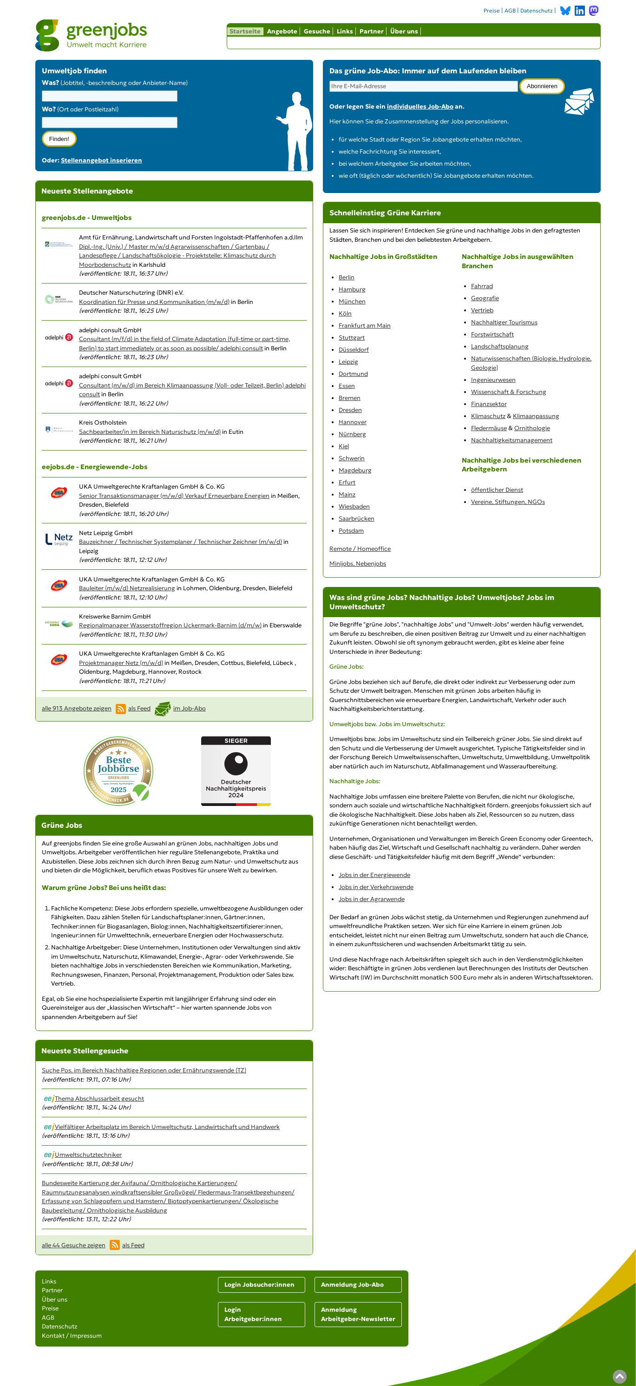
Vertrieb (482, 310)
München (352, 301)
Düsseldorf (354, 350)
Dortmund (353, 374)
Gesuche (317, 31)
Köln (345, 313)
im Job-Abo (189, 708)
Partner (372, 31)
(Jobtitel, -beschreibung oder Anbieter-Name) (115, 83)
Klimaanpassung (536, 416)
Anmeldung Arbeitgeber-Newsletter (358, 1314)
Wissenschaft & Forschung (508, 392)
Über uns (404, 31)
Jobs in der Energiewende (374, 875)
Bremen (350, 398)
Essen (347, 386)
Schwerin (352, 458)
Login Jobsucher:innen (259, 1285)
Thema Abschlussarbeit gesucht (94, 1098)
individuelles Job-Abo (420, 106)
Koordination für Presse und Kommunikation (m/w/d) (154, 302)
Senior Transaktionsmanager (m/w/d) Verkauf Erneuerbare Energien (174, 496)
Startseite (245, 31)
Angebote (282, 31)
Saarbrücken (356, 518)
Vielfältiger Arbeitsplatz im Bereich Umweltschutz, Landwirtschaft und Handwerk (162, 1127)
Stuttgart (352, 338)
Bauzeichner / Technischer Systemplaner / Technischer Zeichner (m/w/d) (180, 542)
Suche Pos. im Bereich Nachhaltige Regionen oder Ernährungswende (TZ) (144, 1070)
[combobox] (109, 122)
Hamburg (352, 289)
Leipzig (348, 362)
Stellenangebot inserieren (101, 160)
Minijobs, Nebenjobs (357, 563)
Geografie (485, 298)
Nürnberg (352, 434)
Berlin (346, 277)
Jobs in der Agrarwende (372, 899)
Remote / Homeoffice (360, 549)
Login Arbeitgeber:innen (253, 1314)
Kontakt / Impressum (72, 1336)
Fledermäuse (489, 428)
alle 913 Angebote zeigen (76, 708)
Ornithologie (532, 428)
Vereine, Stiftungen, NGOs (508, 502)
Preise (492, 10)
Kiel (344, 446)
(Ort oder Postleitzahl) (80, 109)
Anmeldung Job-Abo (352, 1285)
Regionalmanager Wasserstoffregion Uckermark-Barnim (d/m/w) (170, 625)
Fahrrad (482, 286)
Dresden (350, 410)
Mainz (347, 494)
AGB (510, 10)
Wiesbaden (354, 506)
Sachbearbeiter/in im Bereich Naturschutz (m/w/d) (150, 432)
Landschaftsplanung (500, 346)
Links (345, 31)
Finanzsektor (489, 404)
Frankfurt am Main (365, 325)
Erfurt (347, 482)
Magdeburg (355, 470)
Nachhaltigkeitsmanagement (511, 440)
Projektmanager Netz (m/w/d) (121, 663)
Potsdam (351, 531)
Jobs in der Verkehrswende (376, 887)
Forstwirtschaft (492, 334)
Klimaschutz (488, 416)
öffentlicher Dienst (497, 490)
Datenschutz (536, 10)
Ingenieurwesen (493, 380)
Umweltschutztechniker (83, 1155)
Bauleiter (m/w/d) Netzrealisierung (127, 588)
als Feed (139, 708)
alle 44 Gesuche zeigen (73, 1245)
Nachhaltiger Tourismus (504, 322)
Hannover (353, 422)
